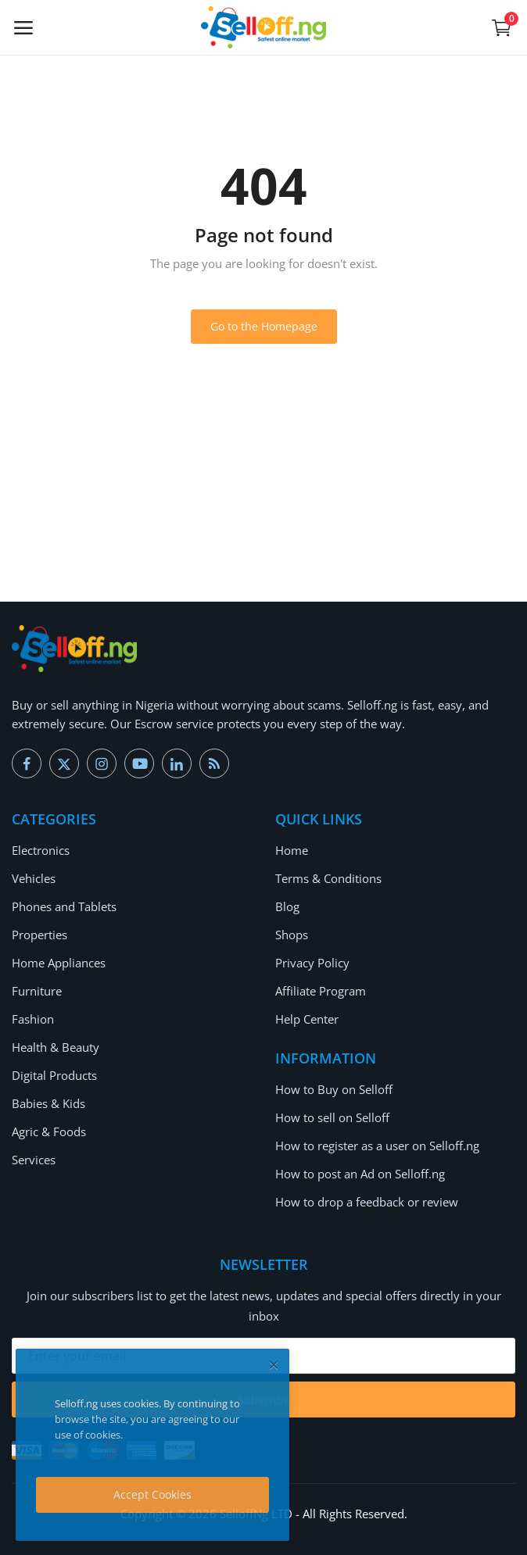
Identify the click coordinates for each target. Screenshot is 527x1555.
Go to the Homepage (263, 326)
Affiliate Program (320, 991)
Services (34, 1159)
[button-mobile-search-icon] (466, 27)
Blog (287, 906)
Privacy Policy (312, 963)
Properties (39, 934)
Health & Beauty (55, 1047)
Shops (291, 934)
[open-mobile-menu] (23, 27)
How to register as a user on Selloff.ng (377, 1145)
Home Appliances (59, 963)
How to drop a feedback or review (366, 1202)
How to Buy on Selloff (334, 1089)
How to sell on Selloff (332, 1117)
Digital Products (54, 1075)
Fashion (33, 1019)
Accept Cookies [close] (152, 1494)
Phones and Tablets (64, 906)
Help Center (307, 1019)
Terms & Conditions (328, 878)
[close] (274, 1364)
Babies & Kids (48, 1103)
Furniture (37, 991)
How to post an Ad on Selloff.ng (360, 1173)
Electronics (41, 850)
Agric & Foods (49, 1131)
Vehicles (34, 878)
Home (291, 850)
